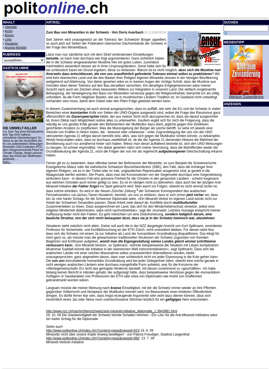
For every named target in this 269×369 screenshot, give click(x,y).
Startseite (11, 27)
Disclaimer (11, 43)
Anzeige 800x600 (15, 47)
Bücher (9, 35)
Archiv (9, 31)
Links (8, 39)
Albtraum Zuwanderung (246, 97)
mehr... (7, 162)
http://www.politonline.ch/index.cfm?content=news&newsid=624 (92, 330)
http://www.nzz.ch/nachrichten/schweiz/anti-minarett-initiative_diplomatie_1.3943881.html (111, 311)
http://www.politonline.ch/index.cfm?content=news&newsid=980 (92, 338)
